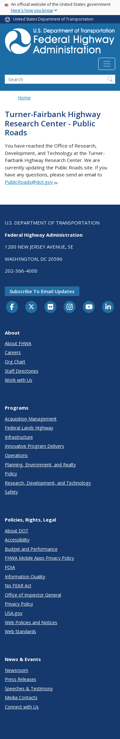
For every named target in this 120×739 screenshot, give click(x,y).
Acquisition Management (31, 419)
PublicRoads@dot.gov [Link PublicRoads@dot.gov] (31, 182)
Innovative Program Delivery (34, 446)
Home (24, 98)
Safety (11, 492)
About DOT (16, 531)
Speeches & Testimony (29, 688)
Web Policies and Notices (31, 622)
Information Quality (25, 576)
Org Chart (15, 362)
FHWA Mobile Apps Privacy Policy (39, 558)
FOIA (10, 567)
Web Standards (20, 631)
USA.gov (13, 613)
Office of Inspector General (33, 595)
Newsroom (16, 670)
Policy (11, 474)
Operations (16, 455)
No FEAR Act (18, 585)
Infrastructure (19, 437)
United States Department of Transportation (53, 19)
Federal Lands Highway (29, 428)
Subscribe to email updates (42, 291)
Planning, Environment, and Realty (40, 465)
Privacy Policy (19, 604)
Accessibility (17, 540)
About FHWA (18, 343)
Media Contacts (21, 697)
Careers (13, 352)
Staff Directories (21, 371)
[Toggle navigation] (106, 64)
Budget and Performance (31, 549)
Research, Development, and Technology (48, 483)
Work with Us (18, 380)
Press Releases (20, 679)
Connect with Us (22, 707)
